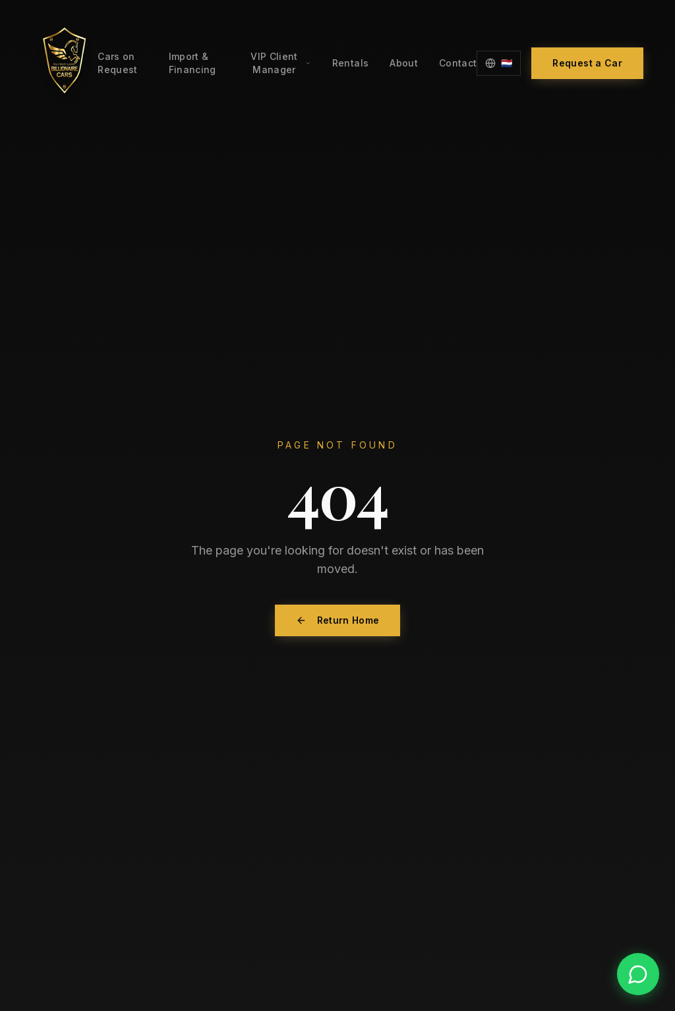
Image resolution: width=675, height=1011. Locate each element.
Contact (458, 62)
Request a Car (587, 62)
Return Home (338, 620)
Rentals (350, 62)
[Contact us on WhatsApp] (638, 974)
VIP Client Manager (280, 63)
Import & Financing (192, 63)
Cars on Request (117, 63)
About (404, 62)
